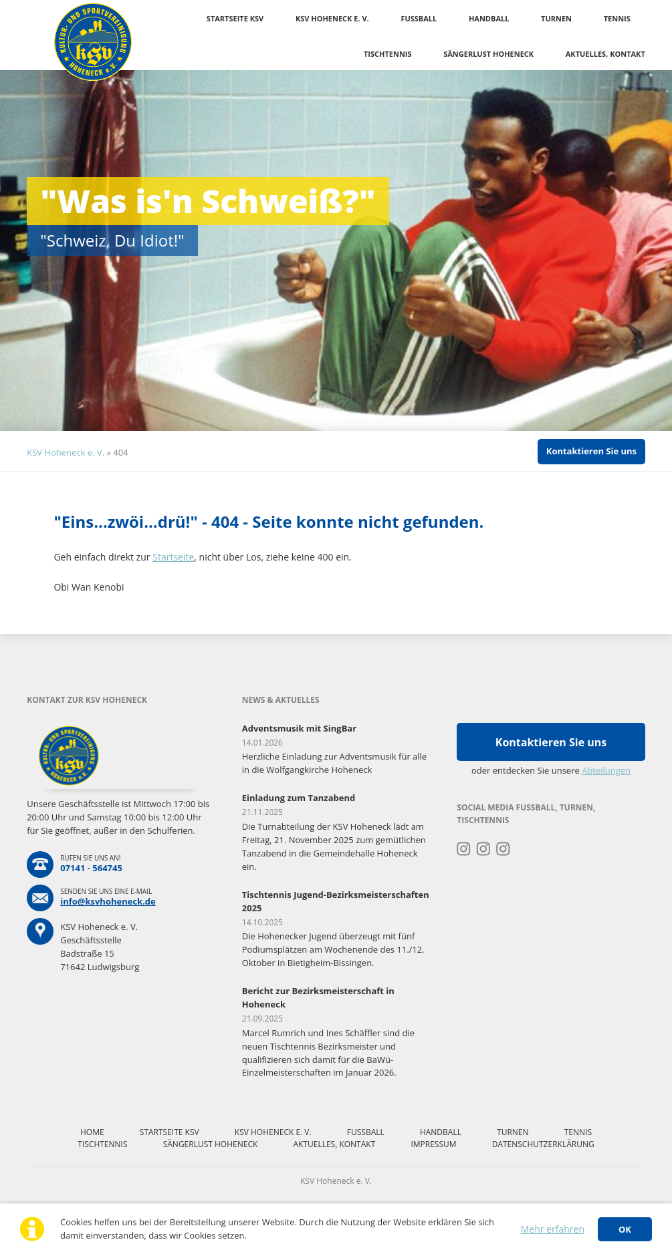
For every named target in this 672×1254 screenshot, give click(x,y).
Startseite (173, 557)
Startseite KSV (235, 18)
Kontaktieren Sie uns (591, 451)
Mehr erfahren (552, 1229)
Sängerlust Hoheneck (488, 54)
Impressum (433, 1144)
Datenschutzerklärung (543, 1144)
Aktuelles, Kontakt (605, 54)
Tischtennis (388, 54)
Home (92, 1132)
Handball (489, 18)
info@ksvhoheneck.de (108, 901)
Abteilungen (606, 770)
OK (625, 1229)
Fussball (419, 18)
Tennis (617, 18)
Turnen (556, 18)
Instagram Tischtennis (503, 849)
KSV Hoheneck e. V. (332, 18)
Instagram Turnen (464, 849)
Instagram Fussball (484, 849)
